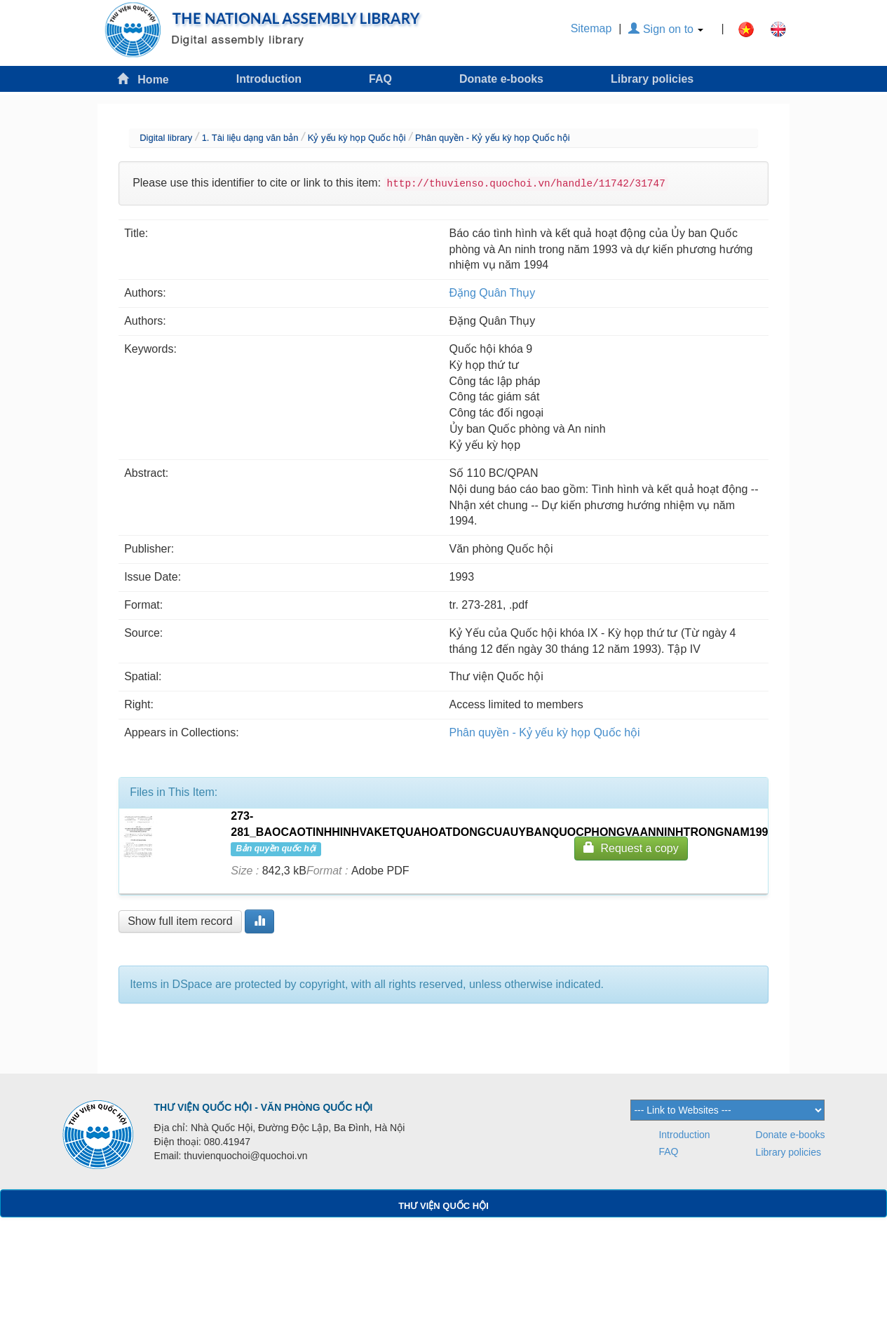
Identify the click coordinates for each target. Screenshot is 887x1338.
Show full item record (180, 921)
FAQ (380, 79)
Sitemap (591, 28)
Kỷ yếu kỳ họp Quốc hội (357, 138)
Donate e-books (501, 79)
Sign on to (665, 29)
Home (143, 79)
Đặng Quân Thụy (492, 293)
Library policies (652, 79)
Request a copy (631, 847)
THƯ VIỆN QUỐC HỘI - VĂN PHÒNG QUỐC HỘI (263, 1107)
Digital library (166, 138)
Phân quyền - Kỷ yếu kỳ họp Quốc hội (492, 138)
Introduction (269, 79)
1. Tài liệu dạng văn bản (250, 138)
